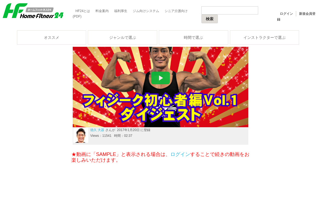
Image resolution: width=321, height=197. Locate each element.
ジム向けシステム (146, 11)
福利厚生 (120, 11)
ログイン (286, 14)
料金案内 (102, 11)
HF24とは (82, 11)
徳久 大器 (97, 130)
